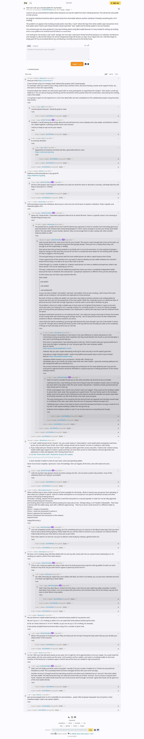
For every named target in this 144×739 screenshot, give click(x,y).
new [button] (111, 74)
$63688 (69, 3)
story (75, 726)
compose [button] (35, 46)
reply (77, 64)
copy (90, 730)
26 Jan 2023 (74, 377)
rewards (72, 720)
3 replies (38, 138)
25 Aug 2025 (58, 116)
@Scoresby (84, 734)
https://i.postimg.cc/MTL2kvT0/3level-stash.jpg (43, 457)
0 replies (42, 116)
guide (68, 726)
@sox (78, 734)
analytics (62, 723)
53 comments (37, 10)
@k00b (74, 734)
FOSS (54, 734)
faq (61, 726)
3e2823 (74, 736)
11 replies (34, 202)
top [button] (116, 74)
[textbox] (58, 54)
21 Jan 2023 (49, 78)
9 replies (36, 78)
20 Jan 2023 (56, 10)
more (91, 734)
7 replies (43, 224)
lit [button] (106, 74)
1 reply (38, 107)
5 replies (47, 240)
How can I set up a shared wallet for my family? (44, 8)
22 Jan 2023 (58, 224)
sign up (115, 3)
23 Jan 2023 (68, 240)
